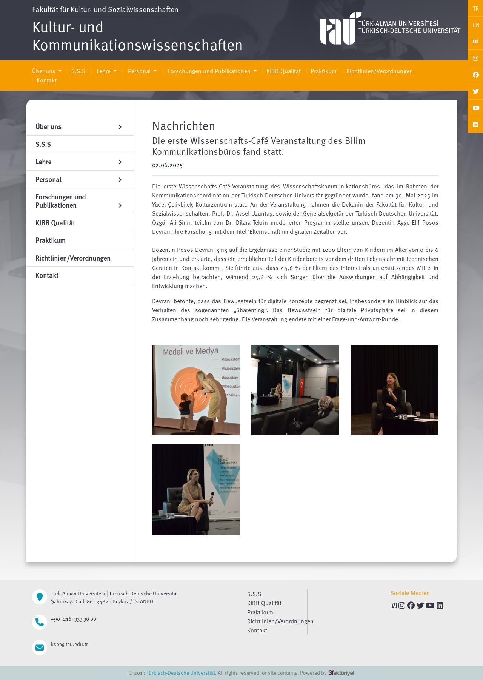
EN (476, 24)
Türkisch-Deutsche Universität (180, 673)
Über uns (44, 71)
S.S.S (78, 71)
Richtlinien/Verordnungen (379, 71)
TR (476, 8)
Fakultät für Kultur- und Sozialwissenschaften (105, 9)
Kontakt (47, 80)
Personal (139, 71)
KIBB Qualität (283, 71)
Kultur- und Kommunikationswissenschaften (137, 35)
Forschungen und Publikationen (209, 71)
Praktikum (324, 71)
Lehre (103, 71)
